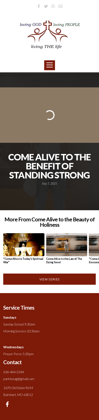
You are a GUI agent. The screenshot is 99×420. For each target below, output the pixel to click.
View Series (49, 279)
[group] (23, 250)
